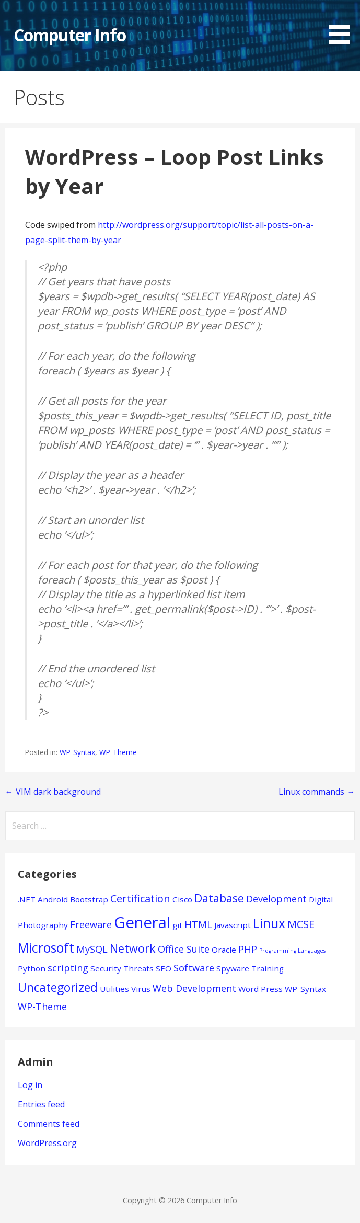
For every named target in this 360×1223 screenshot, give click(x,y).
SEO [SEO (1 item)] (163, 968)
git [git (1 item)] (177, 925)
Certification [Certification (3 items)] (140, 898)
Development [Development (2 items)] (276, 899)
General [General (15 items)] (142, 922)
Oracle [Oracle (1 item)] (224, 949)
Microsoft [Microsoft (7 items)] (46, 947)
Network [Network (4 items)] (133, 948)
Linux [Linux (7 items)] (269, 923)
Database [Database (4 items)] (219, 898)
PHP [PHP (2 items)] (247, 949)
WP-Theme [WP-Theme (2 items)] (42, 1006)
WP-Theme (118, 752)
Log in (30, 1085)
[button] (343, 23)
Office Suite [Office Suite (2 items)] (184, 949)
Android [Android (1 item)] (53, 899)
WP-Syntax (77, 752)
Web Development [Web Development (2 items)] (194, 988)
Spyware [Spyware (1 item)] (232, 968)
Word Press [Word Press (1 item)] (260, 989)
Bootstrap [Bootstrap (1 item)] (89, 899)
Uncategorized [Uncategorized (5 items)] (58, 987)
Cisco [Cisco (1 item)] (182, 899)
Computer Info (70, 35)
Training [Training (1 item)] (267, 968)
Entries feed (41, 1104)
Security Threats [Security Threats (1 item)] (122, 968)
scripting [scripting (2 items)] (68, 968)
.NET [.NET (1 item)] (27, 899)
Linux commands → (316, 791)
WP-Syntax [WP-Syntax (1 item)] (305, 989)
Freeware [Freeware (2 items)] (91, 924)
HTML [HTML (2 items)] (198, 924)
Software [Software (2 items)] (193, 968)
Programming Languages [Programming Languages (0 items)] (292, 950)
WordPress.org (47, 1143)
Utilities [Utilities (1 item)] (114, 989)
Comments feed (48, 1123)
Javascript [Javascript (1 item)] (232, 925)
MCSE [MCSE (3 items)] (301, 924)
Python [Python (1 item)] (31, 968)
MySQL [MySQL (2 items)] (92, 949)
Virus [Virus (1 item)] (140, 989)
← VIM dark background (53, 791)
